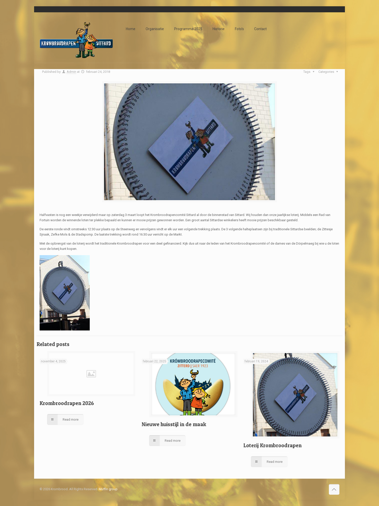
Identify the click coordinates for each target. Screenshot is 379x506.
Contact (260, 29)
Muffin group (108, 489)
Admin (71, 72)
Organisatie (155, 29)
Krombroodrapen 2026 (67, 403)
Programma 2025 (188, 29)
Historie (219, 29)
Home (130, 29)
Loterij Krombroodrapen (272, 445)
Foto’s (239, 29)
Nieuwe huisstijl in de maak (174, 424)
